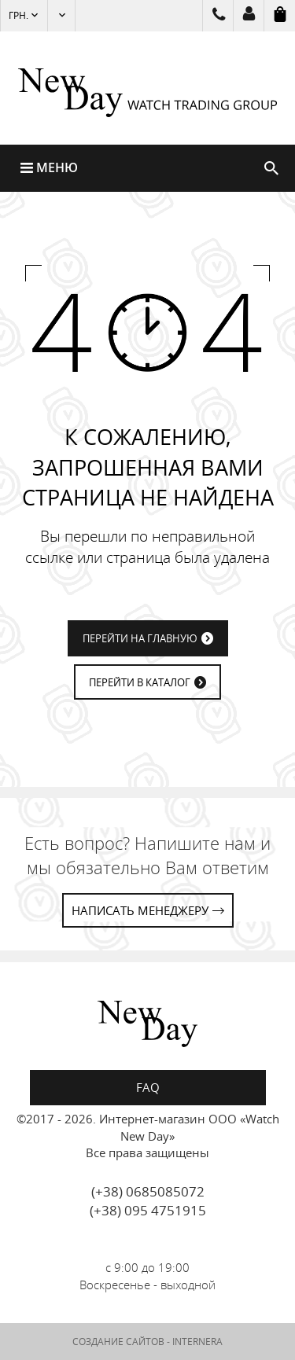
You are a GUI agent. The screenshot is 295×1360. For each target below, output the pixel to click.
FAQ (148, 1087)
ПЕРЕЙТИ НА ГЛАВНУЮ (140, 638)
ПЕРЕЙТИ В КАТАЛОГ (139, 682)
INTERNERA (197, 1341)
